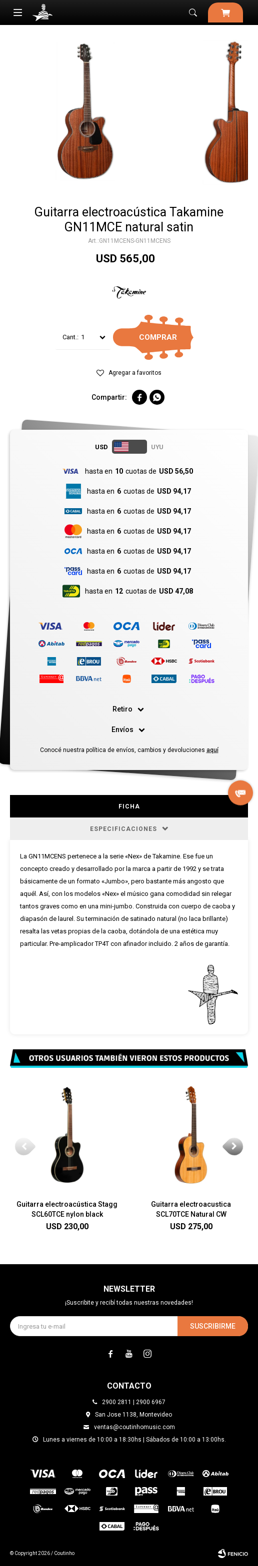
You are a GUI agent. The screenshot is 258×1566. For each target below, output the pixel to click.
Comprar (158, 337)
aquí (212, 750)
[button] (234, 1146)
